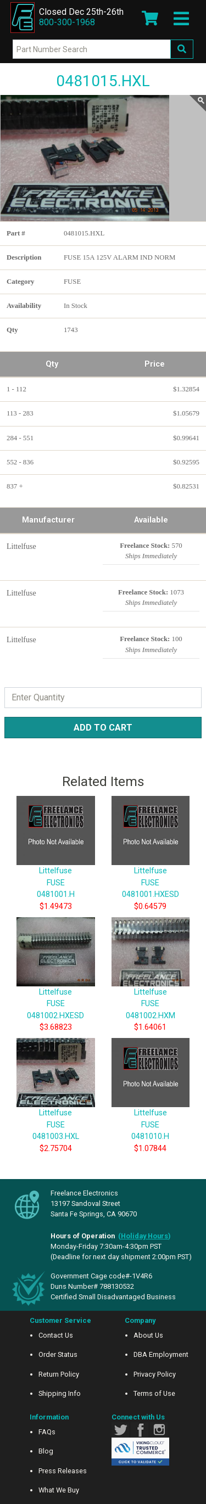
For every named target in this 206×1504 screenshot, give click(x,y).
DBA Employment (160, 1354)
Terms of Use (154, 1393)
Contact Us (55, 1335)
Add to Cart (103, 727)
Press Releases (62, 1471)
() (144, 1236)
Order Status (57, 1354)
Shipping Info (59, 1393)
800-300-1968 (67, 22)
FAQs (46, 1432)
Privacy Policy (154, 1374)
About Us (148, 1335)
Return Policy (58, 1374)
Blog (45, 1451)
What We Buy (58, 1490)
